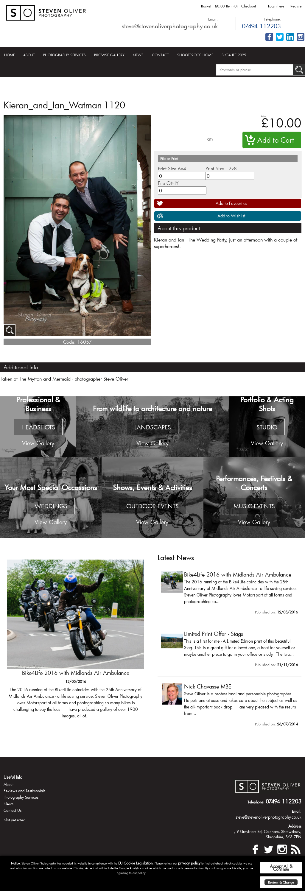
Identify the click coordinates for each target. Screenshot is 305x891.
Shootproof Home (195, 54)
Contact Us (12, 810)
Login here (276, 6)
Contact (160, 54)
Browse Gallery (109, 54)
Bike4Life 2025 (234, 54)
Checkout (248, 6)
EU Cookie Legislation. (136, 863)
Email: (213, 19)
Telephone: (272, 19)
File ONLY (168, 183)
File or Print (169, 158)
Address (294, 826)
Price (263, 116)
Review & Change (281, 882)
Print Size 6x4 (172, 168)
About (29, 54)
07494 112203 (261, 26)
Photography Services (64, 54)
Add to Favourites (231, 203)
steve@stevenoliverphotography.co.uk (170, 26)
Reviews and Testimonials (24, 790)
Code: (69, 342)
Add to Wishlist (231, 216)
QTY (210, 139)
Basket (206, 6)
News (138, 54)
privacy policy (189, 863)
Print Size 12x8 (221, 168)
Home (9, 54)
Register (296, 6)
